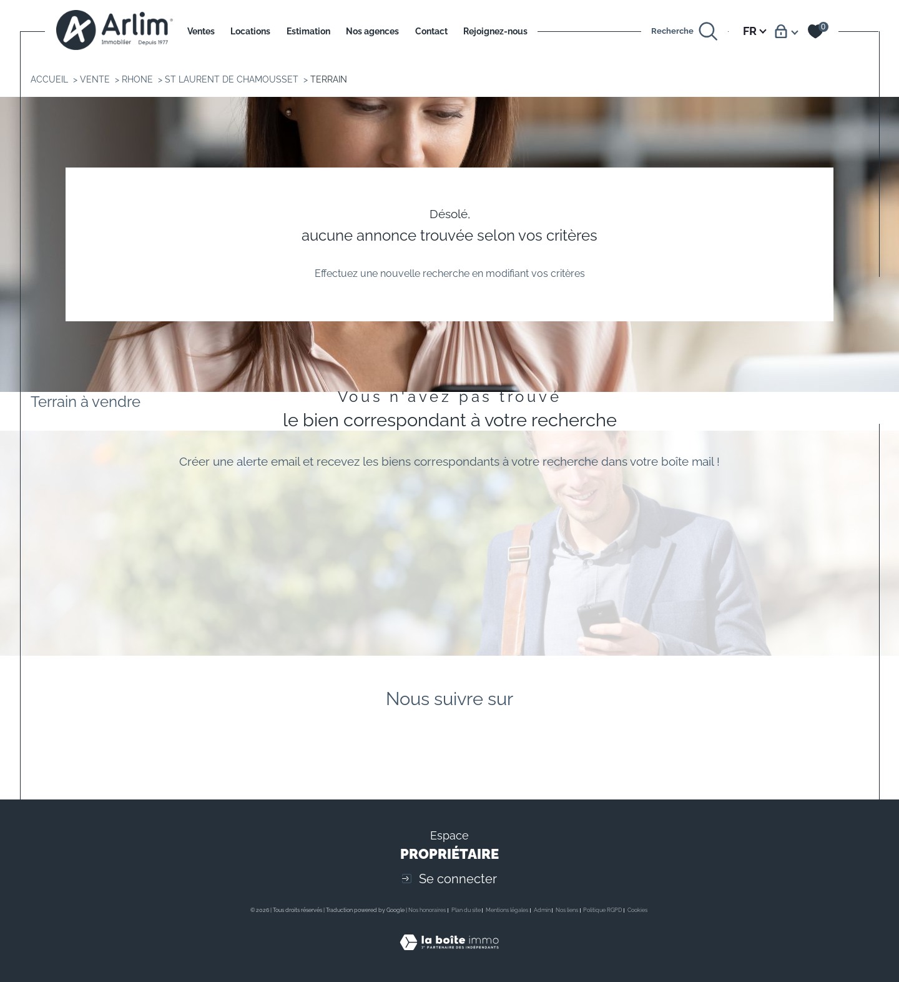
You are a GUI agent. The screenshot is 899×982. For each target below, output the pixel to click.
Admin (542, 910)
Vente (95, 79)
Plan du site (466, 910)
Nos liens (567, 910)
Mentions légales (507, 910)
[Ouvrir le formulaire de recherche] (684, 31)
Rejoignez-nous (495, 31)
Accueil (49, 79)
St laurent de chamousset (231, 79)
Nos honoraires (427, 910)
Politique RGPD (602, 910)
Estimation (308, 31)
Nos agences (372, 31)
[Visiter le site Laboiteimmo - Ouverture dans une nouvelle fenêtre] (449, 957)
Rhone (137, 79)
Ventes (201, 31)
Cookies (637, 910)
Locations (250, 31)
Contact (431, 31)
